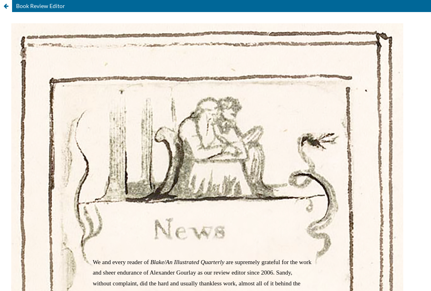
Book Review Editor (40, 5)
